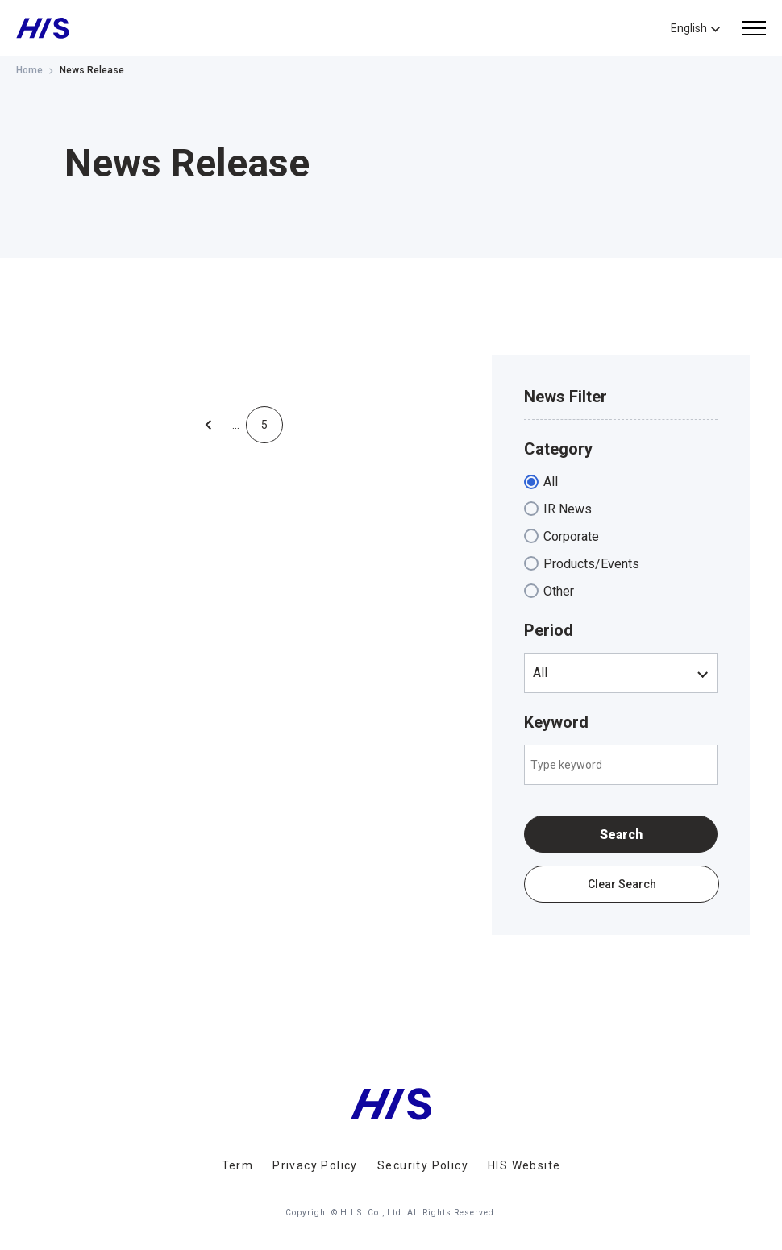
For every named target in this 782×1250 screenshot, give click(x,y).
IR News (567, 509)
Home (29, 70)
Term (238, 1165)
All (550, 481)
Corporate (571, 536)
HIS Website (524, 1165)
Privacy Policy (315, 1165)
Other (558, 591)
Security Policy (422, 1165)
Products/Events (591, 563)
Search (621, 834)
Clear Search (622, 884)
